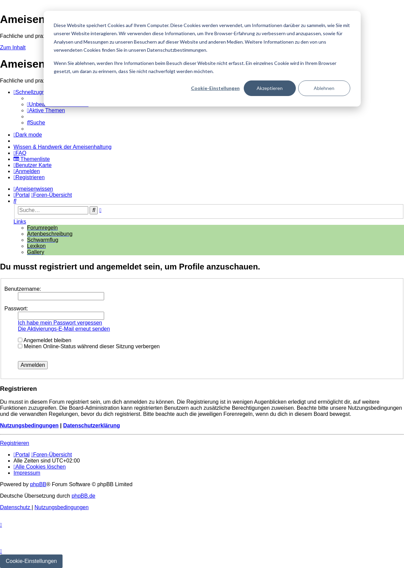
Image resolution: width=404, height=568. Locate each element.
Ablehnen (324, 88)
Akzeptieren (270, 88)
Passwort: (16, 308)
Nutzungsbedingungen (29, 425)
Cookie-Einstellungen (215, 88)
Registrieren (14, 443)
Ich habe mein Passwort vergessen (60, 323)
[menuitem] (46, 110)
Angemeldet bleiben (44, 340)
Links (20, 221)
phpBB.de (83, 496)
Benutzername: (22, 289)
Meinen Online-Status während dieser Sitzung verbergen (89, 346)
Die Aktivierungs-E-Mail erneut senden (64, 329)
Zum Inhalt (13, 47)
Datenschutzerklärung (91, 425)
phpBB (38, 484)
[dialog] (202, 58)
